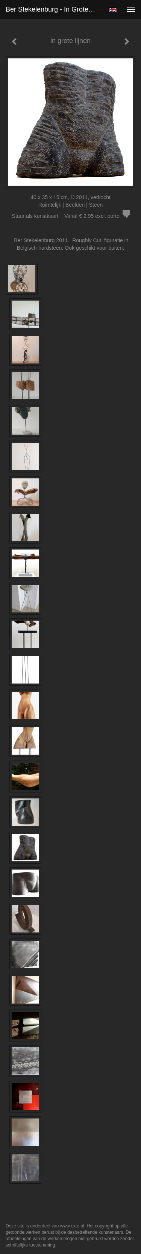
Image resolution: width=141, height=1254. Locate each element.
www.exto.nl (72, 1226)
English (112, 9)
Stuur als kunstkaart (70, 216)
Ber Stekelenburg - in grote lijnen (54, 9)
